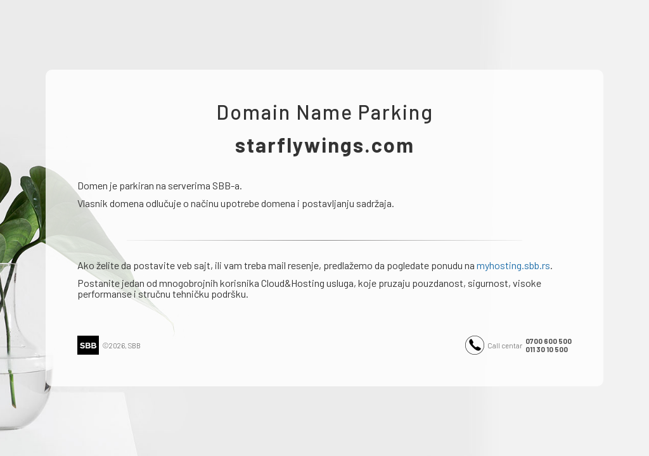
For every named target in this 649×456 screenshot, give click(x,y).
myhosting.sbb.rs (513, 265)
